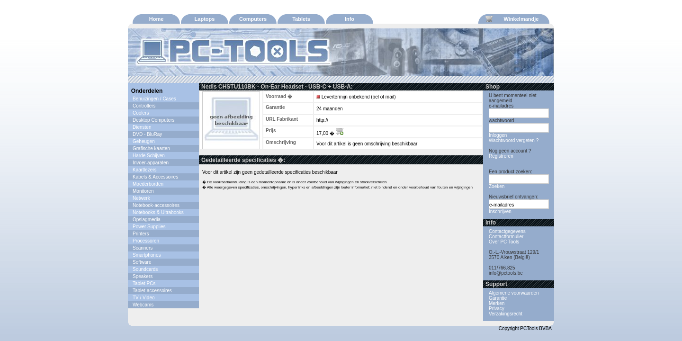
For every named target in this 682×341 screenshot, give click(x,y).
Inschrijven (500, 211)
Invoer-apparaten (151, 162)
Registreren (501, 156)
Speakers (143, 276)
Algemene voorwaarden (514, 293)
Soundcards (145, 269)
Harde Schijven (149, 155)
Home (156, 19)
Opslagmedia (147, 219)
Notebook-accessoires (156, 205)
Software (142, 262)
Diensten (142, 127)
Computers (253, 19)
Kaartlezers (145, 169)
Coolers (141, 113)
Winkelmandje (511, 19)
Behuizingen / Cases (154, 98)
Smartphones (147, 255)
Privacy (496, 308)
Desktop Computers (153, 120)
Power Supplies (149, 226)
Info (349, 19)
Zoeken (496, 186)
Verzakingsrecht (505, 313)
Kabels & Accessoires (155, 176)
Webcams (143, 304)
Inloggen (498, 135)
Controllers (144, 105)
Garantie (498, 298)
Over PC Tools (504, 241)
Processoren (146, 240)
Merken (496, 303)
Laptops (205, 19)
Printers (141, 233)
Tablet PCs (144, 283)
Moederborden (148, 184)
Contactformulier (506, 236)
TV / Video (144, 297)
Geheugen (144, 141)
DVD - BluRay (147, 134)
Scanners (143, 248)
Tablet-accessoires (152, 290)
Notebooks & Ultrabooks (158, 212)
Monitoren (143, 191)
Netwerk (141, 198)
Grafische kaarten (151, 148)
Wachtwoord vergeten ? (513, 140)
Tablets (301, 19)
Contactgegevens (507, 231)
